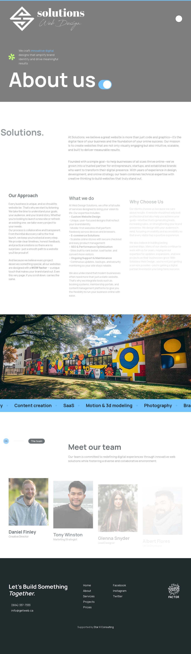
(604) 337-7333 (20, 605)
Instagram (119, 591)
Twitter (117, 596)
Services (89, 596)
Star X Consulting (104, 627)
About (87, 591)
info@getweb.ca (22, 610)
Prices (87, 607)
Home (87, 585)
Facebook (119, 585)
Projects (89, 602)
